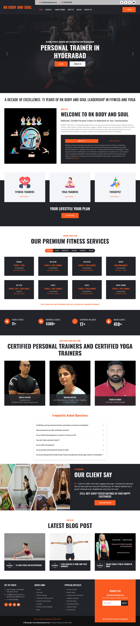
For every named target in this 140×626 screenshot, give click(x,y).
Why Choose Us (115, 141)
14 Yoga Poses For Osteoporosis (29, 565)
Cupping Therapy (71, 598)
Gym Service (70, 610)
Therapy (83, 250)
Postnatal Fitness (72, 604)
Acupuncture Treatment (74, 595)
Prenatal (65, 250)
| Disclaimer (48, 619)
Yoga (57, 250)
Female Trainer (71, 607)
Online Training (60, 9)
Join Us (129, 10)
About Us (71, 9)
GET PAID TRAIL (70, 215)
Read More (75, 158)
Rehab (91, 250)
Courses (38, 604)
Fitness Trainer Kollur (42, 601)
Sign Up (124, 603)
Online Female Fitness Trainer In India (119, 565)
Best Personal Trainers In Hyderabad (115, 619)
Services (48, 9)
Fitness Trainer (71, 589)
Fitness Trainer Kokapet (43, 607)
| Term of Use (56, 619)
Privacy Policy (39, 619)
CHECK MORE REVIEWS (105, 503)
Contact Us (88, 9)
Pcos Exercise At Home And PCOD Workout (74, 565)
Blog (37, 610)
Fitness (49, 250)
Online (74, 250)
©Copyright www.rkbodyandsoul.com (37, 623)
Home (41, 9)
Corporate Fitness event (43, 598)
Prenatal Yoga (70, 601)
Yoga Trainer (70, 592)
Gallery (79, 9)
